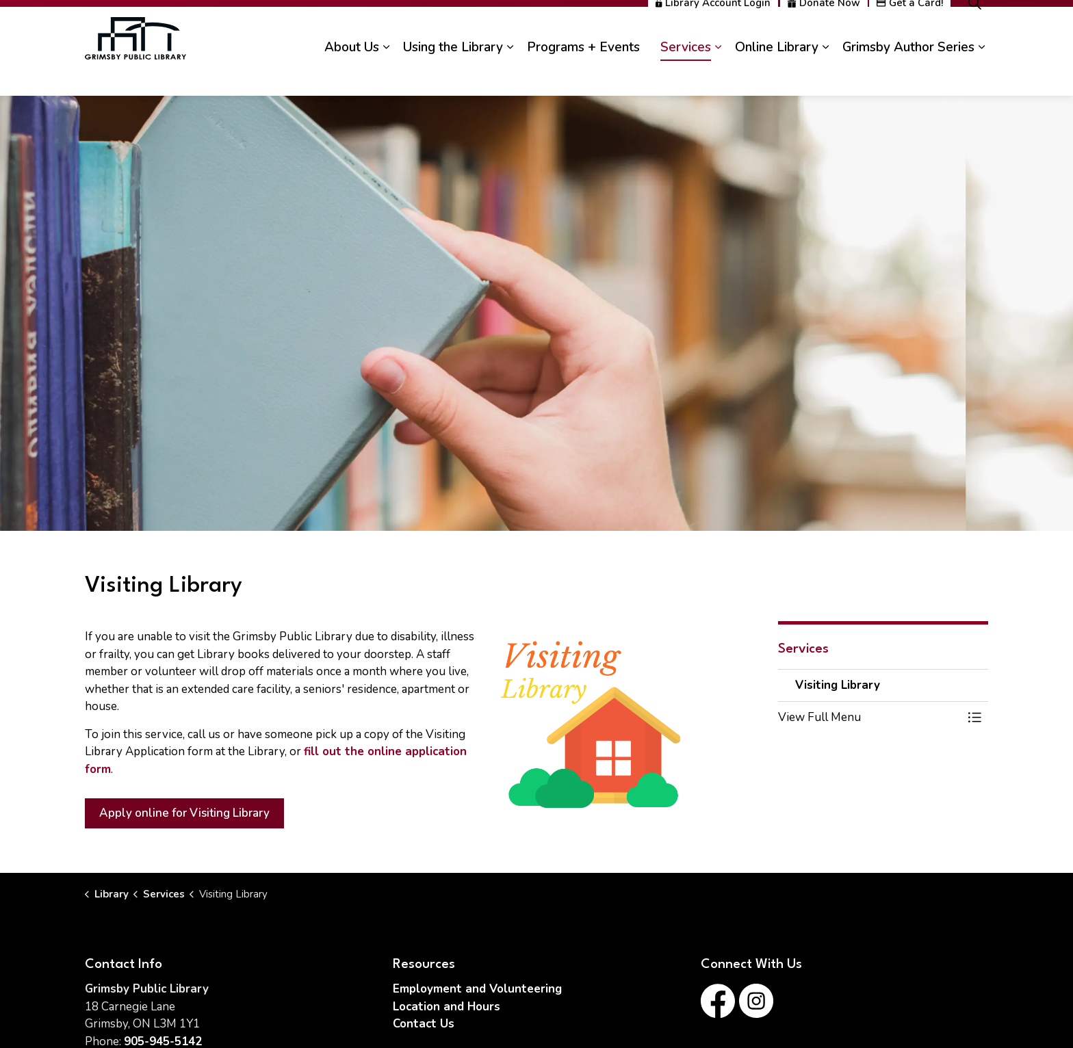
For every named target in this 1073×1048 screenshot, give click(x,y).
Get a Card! (910, 29)
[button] (869, 717)
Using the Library (453, 73)
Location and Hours (446, 1006)
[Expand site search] (974, 29)
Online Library (776, 73)
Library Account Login (713, 29)
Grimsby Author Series (908, 73)
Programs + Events (583, 73)
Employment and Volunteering (477, 989)
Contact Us (423, 1024)
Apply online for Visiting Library (184, 813)
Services (685, 73)
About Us (351, 73)
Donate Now (824, 29)
